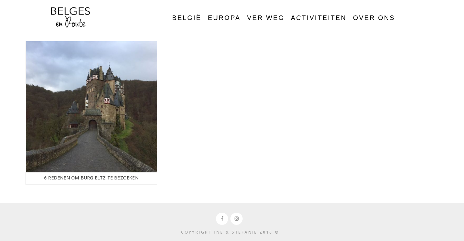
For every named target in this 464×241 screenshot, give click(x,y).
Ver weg (266, 17)
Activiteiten (319, 17)
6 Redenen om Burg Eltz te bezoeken (91, 178)
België (186, 17)
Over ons (374, 17)
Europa (224, 17)
